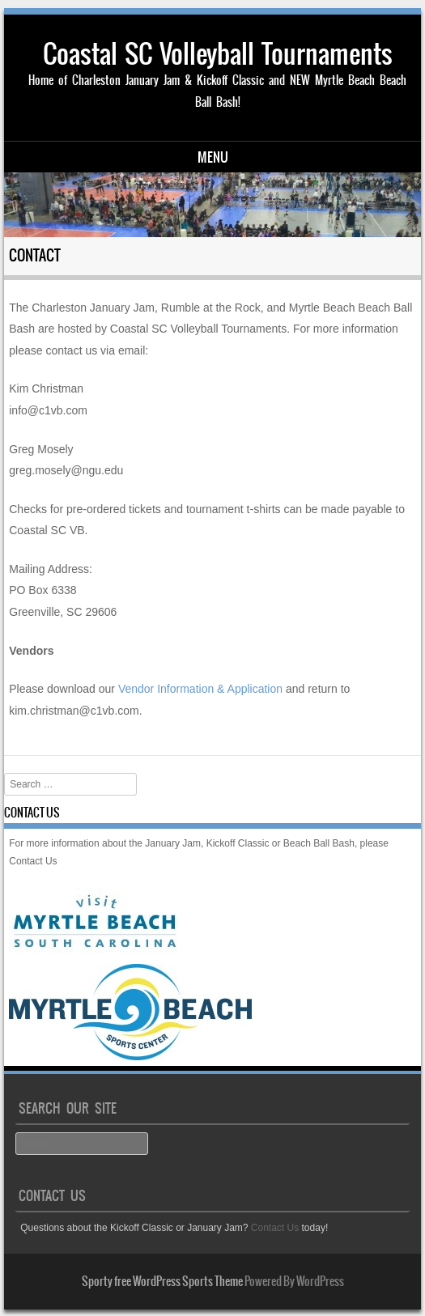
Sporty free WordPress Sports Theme (162, 1281)
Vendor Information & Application (200, 688)
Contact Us (33, 861)
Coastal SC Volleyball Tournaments (218, 54)
